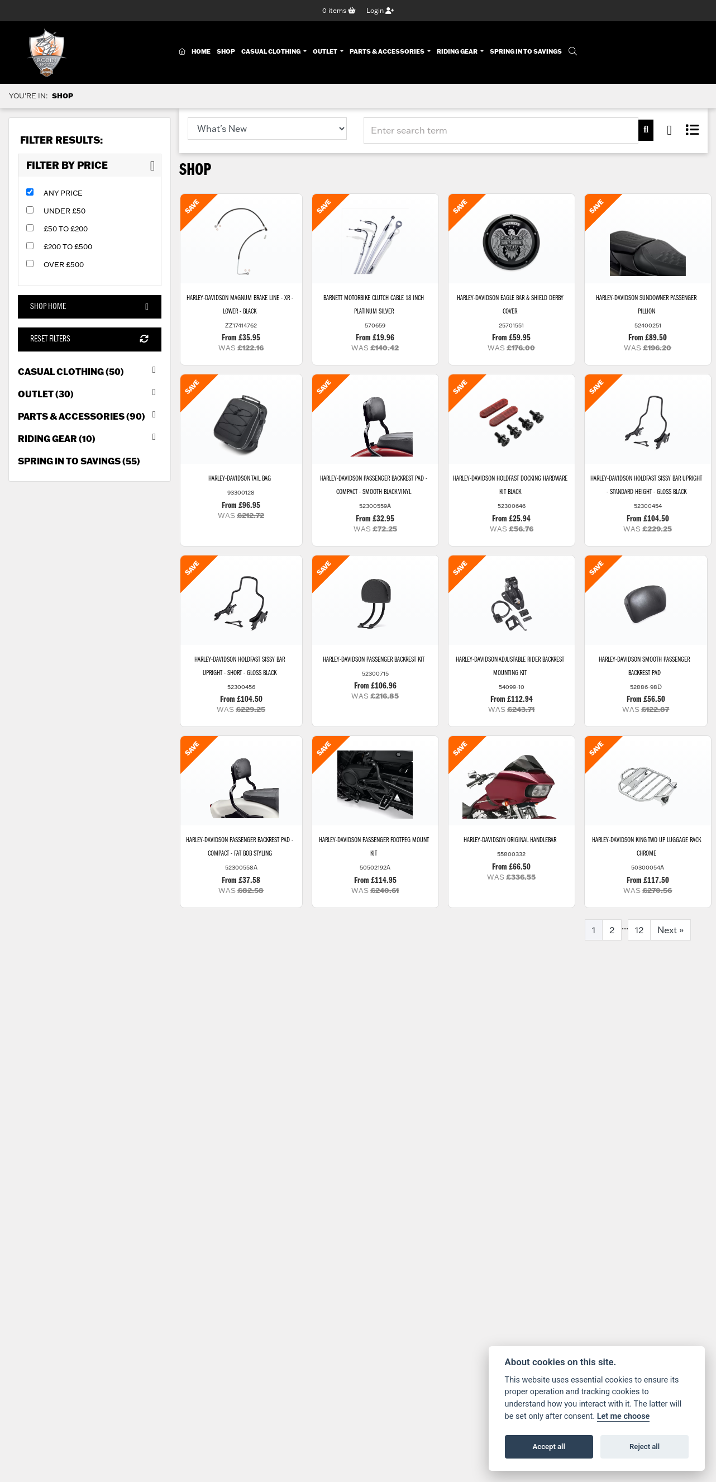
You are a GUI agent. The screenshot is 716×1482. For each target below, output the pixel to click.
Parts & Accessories (388, 51)
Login (380, 10)
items (339, 10)
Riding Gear (458, 51)
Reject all (644, 1446)
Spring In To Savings (526, 51)
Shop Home (89, 307)
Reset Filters (89, 339)
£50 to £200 (66, 228)
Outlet (325, 51)
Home (201, 51)
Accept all (549, 1446)
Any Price (63, 192)
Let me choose (623, 1416)
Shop (226, 51)
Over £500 (64, 264)
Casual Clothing (271, 51)
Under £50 (64, 210)
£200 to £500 (68, 246)
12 (639, 929)
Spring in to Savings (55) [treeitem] (79, 461)
